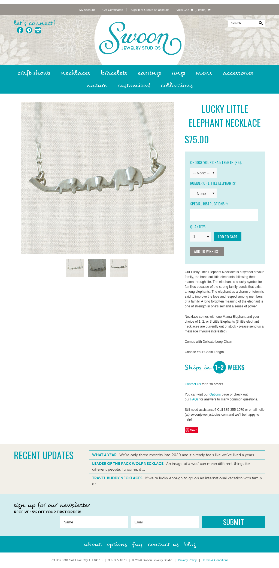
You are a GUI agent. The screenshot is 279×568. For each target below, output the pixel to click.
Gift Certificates (112, 9)
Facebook (20, 30)
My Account (87, 9)
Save (193, 430)
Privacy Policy (187, 560)
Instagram (38, 30)
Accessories (238, 72)
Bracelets (114, 72)
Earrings (149, 72)
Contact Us (193, 384)
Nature (96, 85)
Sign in (135, 9)
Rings (178, 72)
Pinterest (29, 30)
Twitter (47, 30)
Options (215, 394)
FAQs (194, 399)
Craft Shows (33, 72)
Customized (133, 85)
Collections (177, 85)
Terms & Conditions (215, 560)
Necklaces (75, 72)
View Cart (184, 9)
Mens (204, 72)
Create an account (156, 9)
